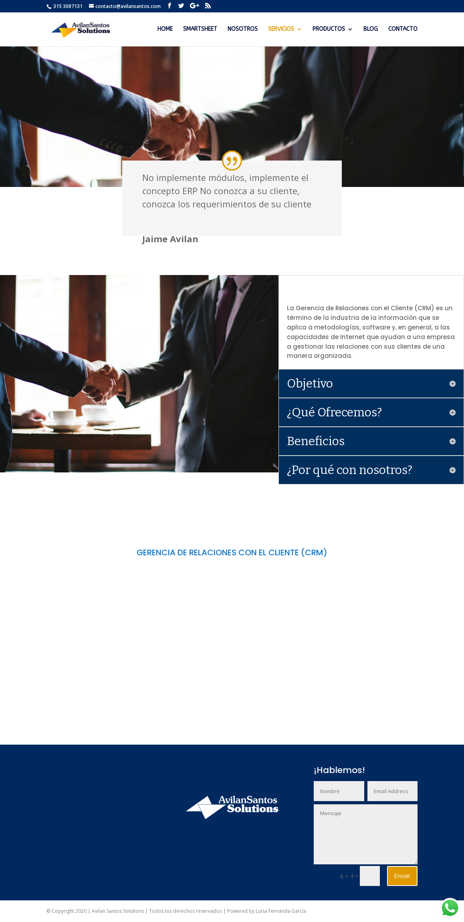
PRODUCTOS (329, 29)
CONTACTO (403, 29)
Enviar (402, 876)
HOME (165, 29)
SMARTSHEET (200, 29)
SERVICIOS (281, 29)
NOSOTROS (243, 29)
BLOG (370, 29)
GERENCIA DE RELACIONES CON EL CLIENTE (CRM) (232, 552)
